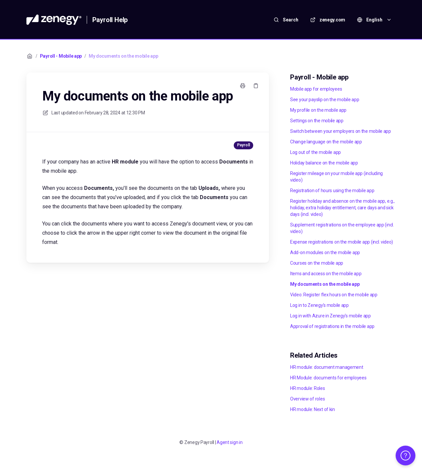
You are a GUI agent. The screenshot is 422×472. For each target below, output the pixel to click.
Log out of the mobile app (315, 152)
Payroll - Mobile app (61, 56)
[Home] (54, 20)
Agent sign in (229, 442)
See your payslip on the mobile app (324, 99)
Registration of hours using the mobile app (332, 190)
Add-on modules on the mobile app (325, 252)
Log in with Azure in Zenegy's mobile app (330, 315)
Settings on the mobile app (317, 120)
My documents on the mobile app (123, 56)
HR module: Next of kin (312, 409)
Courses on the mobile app (316, 263)
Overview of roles (307, 398)
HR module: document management (326, 367)
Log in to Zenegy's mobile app (319, 305)
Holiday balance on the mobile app (324, 162)
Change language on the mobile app (326, 141)
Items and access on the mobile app (325, 273)
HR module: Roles (307, 388)
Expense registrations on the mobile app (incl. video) (341, 242)
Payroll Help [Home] (110, 20)
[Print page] (242, 85)
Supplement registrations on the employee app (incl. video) (342, 228)
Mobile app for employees (316, 89)
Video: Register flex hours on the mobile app (333, 294)
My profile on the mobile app (318, 110)
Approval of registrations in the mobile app (332, 326)
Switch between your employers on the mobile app (340, 131)
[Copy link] (256, 85)
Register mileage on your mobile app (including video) (336, 177)
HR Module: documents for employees (328, 377)
